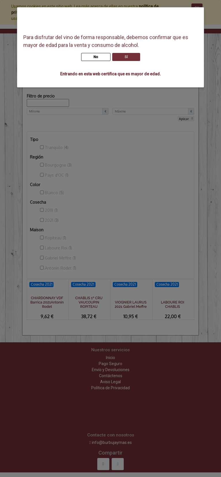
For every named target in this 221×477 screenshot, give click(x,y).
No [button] (96, 57)
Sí (126, 57)
